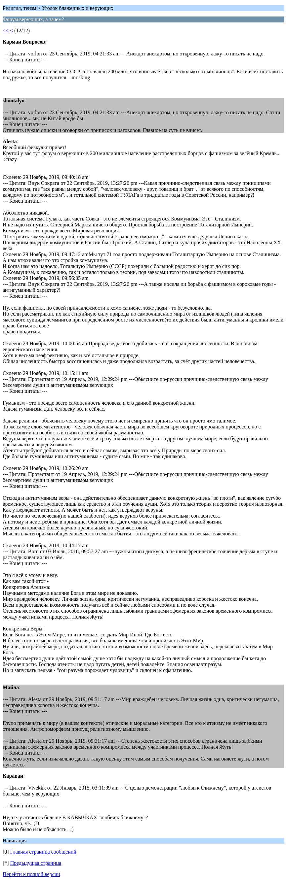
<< (6, 30)
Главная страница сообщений (43, 852)
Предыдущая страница (35, 863)
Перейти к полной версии (31, 874)
